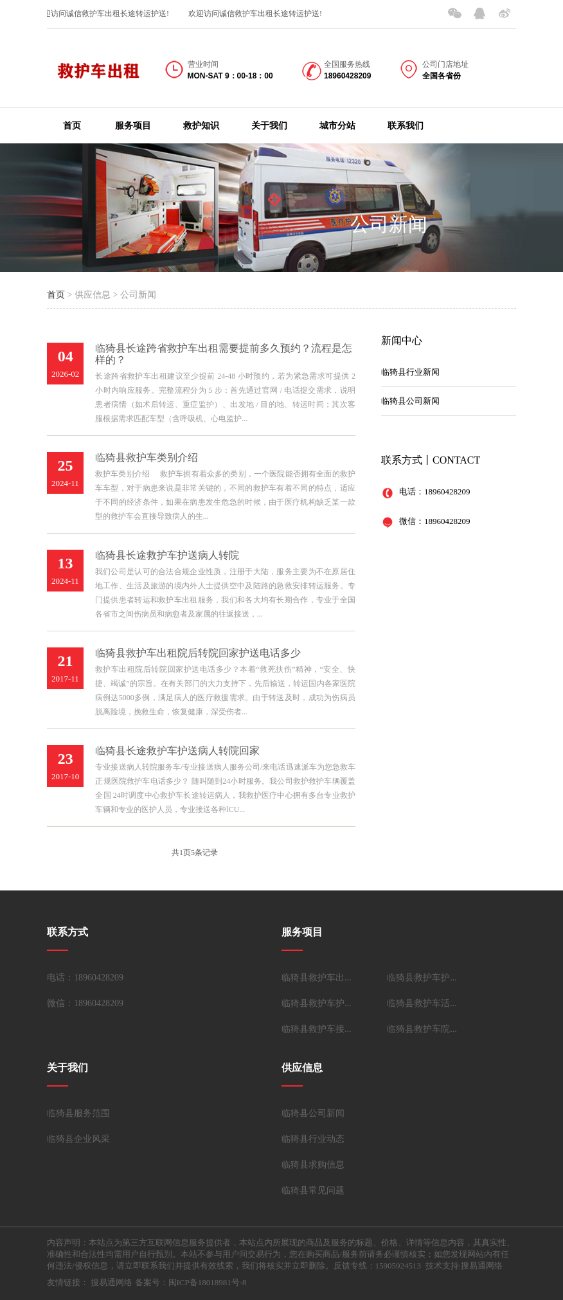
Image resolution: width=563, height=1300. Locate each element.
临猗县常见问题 (313, 1190)
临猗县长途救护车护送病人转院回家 (177, 750)
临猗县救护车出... (317, 977)
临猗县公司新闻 (410, 401)
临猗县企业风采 (78, 1139)
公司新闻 (388, 224)
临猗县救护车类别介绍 (146, 457)
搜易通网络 (111, 1282)
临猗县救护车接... (317, 1029)
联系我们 (406, 126)
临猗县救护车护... (422, 977)
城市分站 (337, 126)
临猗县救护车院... (422, 1029)
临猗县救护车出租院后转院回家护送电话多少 (198, 652)
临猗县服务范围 (78, 1113)
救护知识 (201, 126)
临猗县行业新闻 (410, 372)
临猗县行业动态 (313, 1139)
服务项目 (133, 126)
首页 (72, 126)
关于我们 (269, 126)
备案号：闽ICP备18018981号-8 (191, 1282)
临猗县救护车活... (422, 1003)
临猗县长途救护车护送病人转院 (167, 555)
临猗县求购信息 (313, 1164)
